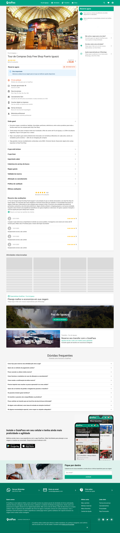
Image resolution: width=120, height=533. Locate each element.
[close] (87, 527)
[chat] (111, 38)
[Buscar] (104, 3)
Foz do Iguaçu (12, 53)
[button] (42, 121)
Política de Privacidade (68, 524)
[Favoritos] (108, 3)
